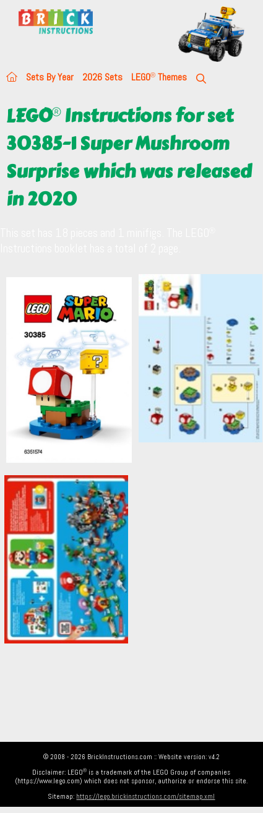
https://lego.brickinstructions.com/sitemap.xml (145, 796)
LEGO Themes (159, 77)
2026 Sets (102, 77)
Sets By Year (50, 77)
